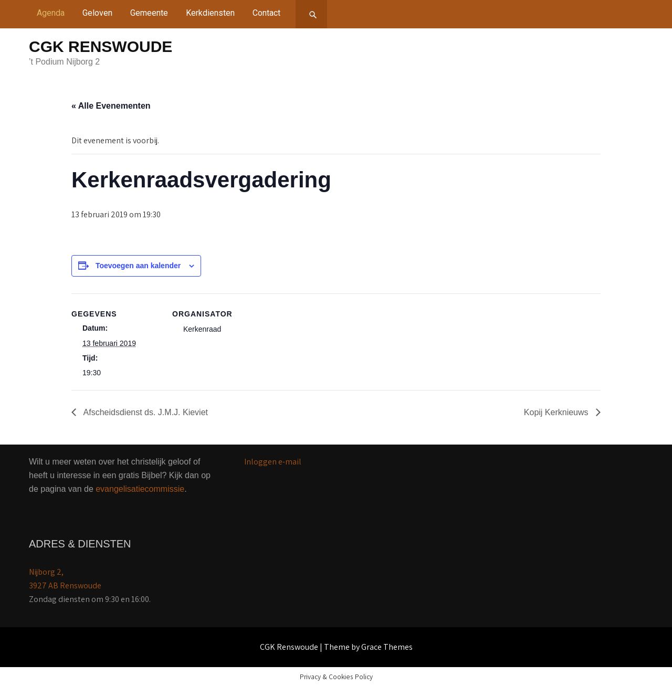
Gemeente (149, 13)
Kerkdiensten (210, 13)
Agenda (51, 13)
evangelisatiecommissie (140, 488)
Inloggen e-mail (272, 461)
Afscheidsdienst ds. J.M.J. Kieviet (144, 412)
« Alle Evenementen (111, 105)
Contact (266, 13)
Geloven (97, 13)
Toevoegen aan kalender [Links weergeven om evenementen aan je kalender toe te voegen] (138, 265)
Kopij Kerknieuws (557, 412)
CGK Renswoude (100, 46)
